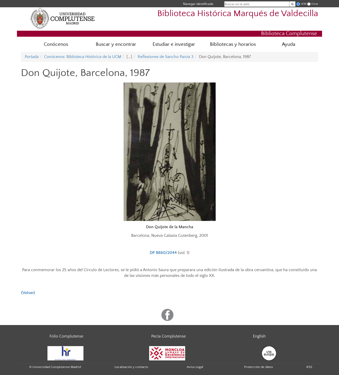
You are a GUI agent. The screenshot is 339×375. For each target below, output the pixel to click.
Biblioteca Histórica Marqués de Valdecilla (237, 13)
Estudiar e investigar (174, 44)
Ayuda (288, 44)
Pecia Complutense (168, 336)
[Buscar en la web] (292, 4)
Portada (32, 56)
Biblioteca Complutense (289, 33)
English (259, 336)
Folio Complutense (66, 336)
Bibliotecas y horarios (233, 44)
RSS (309, 367)
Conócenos (56, 44)
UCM (303, 3)
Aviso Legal (195, 367)
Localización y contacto (131, 367)
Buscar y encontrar (116, 44)
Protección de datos (258, 367)
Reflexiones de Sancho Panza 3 (165, 56)
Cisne (314, 3)
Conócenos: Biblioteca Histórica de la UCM (82, 56)
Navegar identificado (198, 4)
